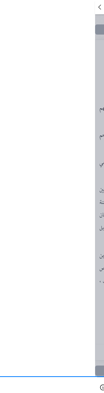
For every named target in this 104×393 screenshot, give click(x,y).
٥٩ (58, 125)
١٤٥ (58, 329)
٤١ (58, 84)
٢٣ (58, 73)
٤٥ (58, 104)
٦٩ (58, 167)
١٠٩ (58, 277)
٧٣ (58, 188)
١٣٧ (58, 309)
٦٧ (58, 157)
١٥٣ (58, 340)
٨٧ (58, 240)
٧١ (58, 177)
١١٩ (58, 288)
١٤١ (58, 319)
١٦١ (58, 350)
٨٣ (58, 229)
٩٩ (58, 250)
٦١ (58, 136)
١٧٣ (58, 371)
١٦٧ (58, 361)
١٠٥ (58, 264)
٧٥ (58, 198)
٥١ (58, 115)
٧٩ (58, 209)
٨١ (58, 219)
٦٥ (58, 146)
